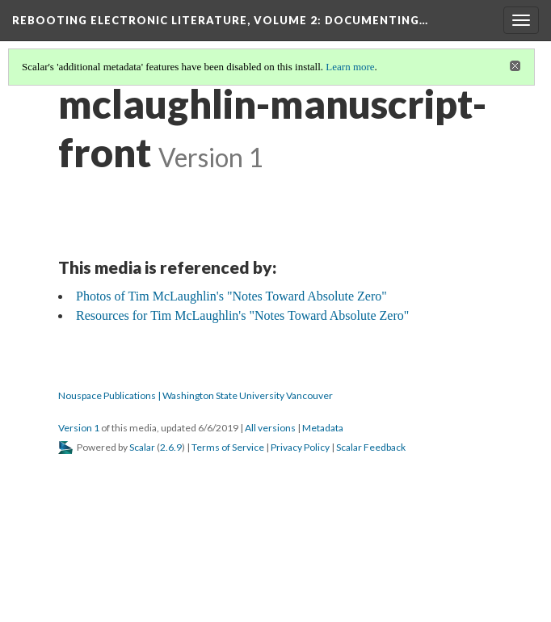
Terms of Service (227, 447)
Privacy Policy (300, 447)
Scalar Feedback (371, 447)
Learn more (350, 67)
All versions (270, 428)
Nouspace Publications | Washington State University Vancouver (195, 395)
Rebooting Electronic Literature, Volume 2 (220, 20)
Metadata (322, 428)
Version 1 (78, 428)
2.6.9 (171, 447)
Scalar (142, 447)
